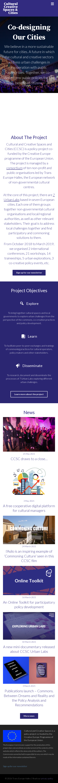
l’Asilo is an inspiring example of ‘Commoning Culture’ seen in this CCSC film (29, 556)
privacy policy (47, 778)
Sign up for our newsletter (15, 766)
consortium (14, 168)
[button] (29, 273)
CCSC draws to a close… (29, 459)
